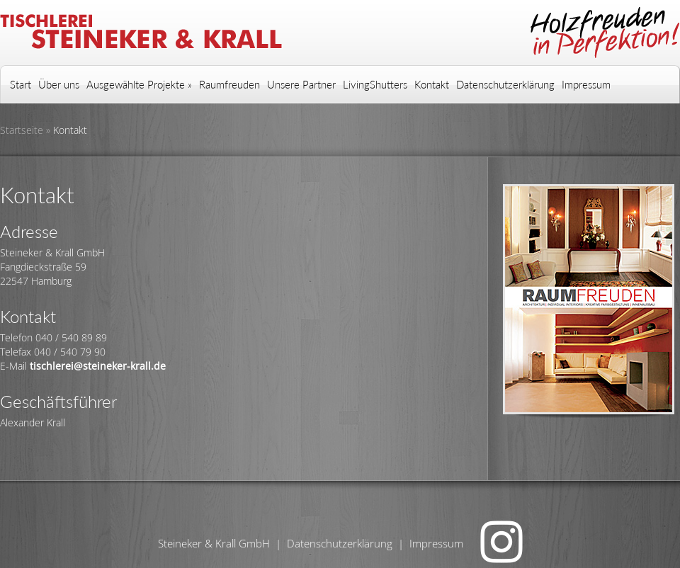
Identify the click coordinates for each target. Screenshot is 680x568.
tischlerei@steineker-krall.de (98, 366)
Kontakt (431, 84)
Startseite (21, 130)
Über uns (58, 84)
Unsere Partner (301, 84)
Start (20, 84)
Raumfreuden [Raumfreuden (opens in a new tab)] (229, 84)
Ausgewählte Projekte (139, 84)
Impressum (586, 84)
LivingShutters (375, 84)
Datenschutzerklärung (505, 84)
